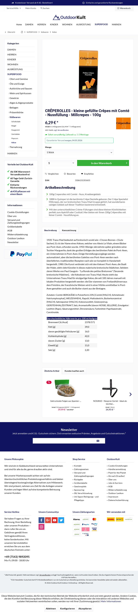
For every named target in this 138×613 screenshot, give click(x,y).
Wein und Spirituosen (20, 93)
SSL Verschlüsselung (83, 493)
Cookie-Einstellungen (18, 212)
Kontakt (77, 465)
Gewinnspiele (80, 486)
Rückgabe (78, 479)
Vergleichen (52, 174)
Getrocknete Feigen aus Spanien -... (65, 401)
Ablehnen (51, 608)
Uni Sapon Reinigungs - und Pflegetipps (86, 498)
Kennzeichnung (69, 230)
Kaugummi (15, 130)
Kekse (13, 142)
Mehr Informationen (111, 601)
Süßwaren (14, 117)
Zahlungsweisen (81, 469)
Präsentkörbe (16, 112)
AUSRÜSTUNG (15, 69)
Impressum (113, 496)
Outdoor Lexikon (15, 238)
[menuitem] (124, 8)
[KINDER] (54, 24)
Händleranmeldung (117, 469)
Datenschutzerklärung (118, 500)
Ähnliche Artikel (51, 371)
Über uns (12, 216)
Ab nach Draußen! (116, 476)
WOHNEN (12, 64)
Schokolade (15, 121)
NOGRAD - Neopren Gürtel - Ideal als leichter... (110, 402)
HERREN (11, 54)
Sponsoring (79, 490)
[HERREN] (41, 24)
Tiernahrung (15, 147)
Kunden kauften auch (74, 371)
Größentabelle (14, 226)
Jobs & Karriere (115, 483)
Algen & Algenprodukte (21, 102)
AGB (9, 230)
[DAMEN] (29, 24)
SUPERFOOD (14, 74)
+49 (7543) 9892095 (17, 556)
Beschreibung (50, 230)
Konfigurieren (67, 608)
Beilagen (13, 107)
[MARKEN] (116, 24)
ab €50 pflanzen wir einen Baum (20, 192)
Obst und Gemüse (18, 79)
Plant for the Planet (117, 472)
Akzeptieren (84, 608)
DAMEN (11, 49)
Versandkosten (45, 575)
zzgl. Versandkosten (61, 130)
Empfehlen (87, 174)
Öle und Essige (16, 83)
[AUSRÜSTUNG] (83, 24)
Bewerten (70, 174)
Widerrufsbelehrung (17, 234)
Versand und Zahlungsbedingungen (18, 221)
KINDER (11, 59)
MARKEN (12, 153)
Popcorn (14, 138)
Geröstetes (15, 134)
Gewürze (14, 98)
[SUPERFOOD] (101, 24)
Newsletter (13, 242)
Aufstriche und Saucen (20, 88)
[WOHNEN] (67, 24)
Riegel (13, 126)
